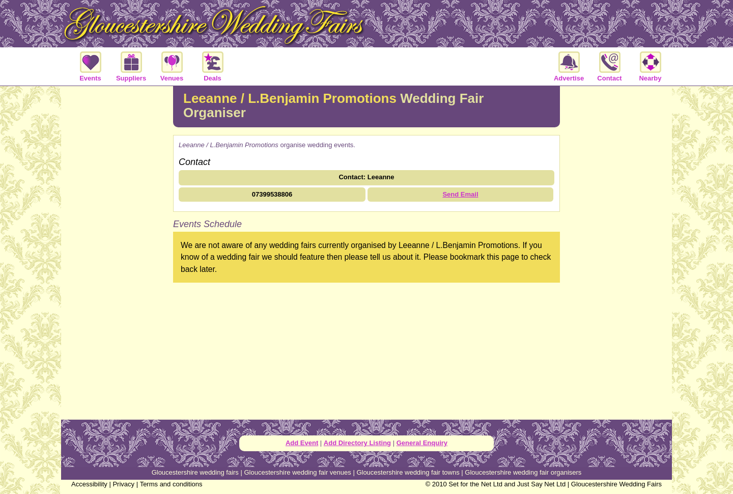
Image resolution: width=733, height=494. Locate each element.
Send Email (460, 194)
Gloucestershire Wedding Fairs (616, 484)
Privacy (123, 484)
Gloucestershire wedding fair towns (407, 472)
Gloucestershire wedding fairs (195, 472)
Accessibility (89, 484)
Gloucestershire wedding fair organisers (523, 472)
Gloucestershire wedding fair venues (297, 472)
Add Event (302, 443)
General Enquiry (422, 443)
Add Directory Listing (357, 443)
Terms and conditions (171, 484)
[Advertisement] (117, 251)
